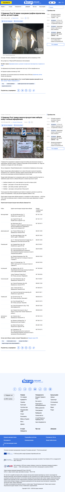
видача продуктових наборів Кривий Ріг (10, 343)
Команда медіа (29, 440)
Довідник (28, 6)
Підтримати (6, 2)
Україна (22, 402)
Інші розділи (42, 6)
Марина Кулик (15, 18)
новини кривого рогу (11, 341)
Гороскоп (53, 405)
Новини (3, 6)
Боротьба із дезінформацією (40, 404)
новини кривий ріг (11, 83)
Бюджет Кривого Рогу (40, 397)
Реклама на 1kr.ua (51, 437)
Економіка (23, 416)
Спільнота (23, 431)
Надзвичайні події (24, 410)
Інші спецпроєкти (40, 422)
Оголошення (54, 402)
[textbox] (55, 7)
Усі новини (54, 44)
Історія (10, 6)
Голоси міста (39, 415)
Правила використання (10, 437)
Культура (23, 405)
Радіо (52, 410)
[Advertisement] (23, 104)
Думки (22, 424)
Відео (52, 407)
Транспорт (54, 399)
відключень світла (37, 74)
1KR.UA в (7, 21)
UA (59, 2)
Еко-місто (38, 401)
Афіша (53, 397)
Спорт (22, 414)
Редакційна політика (30, 437)
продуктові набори (23, 341)
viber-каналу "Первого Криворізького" (10, 80)
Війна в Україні (24, 419)
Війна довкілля (39, 408)
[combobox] (55, 7)
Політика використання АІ (10, 444)
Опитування (39, 410)
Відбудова (38, 413)
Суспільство (24, 407)
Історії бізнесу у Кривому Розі (40, 418)
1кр (3, 83)
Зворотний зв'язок (51, 440)
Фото (21, 421)
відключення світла (6, 85)
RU (63, 2)
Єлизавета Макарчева (17, 122)
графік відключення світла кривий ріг (26, 83)
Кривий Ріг (23, 399)
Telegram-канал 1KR (33, 338)
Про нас (35, 6)
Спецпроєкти (18, 6)
